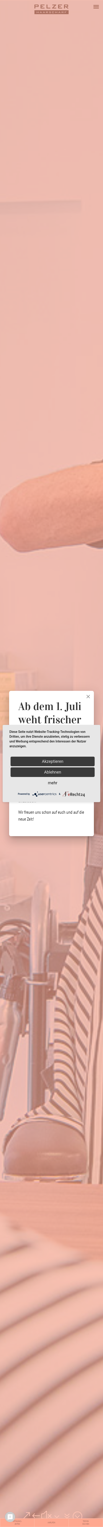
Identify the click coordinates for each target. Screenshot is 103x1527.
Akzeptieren (53, 761)
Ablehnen (52, 772)
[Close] (88, 696)
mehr (52, 782)
